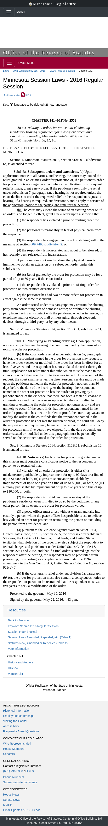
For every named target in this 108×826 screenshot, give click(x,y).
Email (30, 771)
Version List (15, 673)
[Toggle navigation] (9, 12)
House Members (13, 748)
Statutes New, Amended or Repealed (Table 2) (38, 643)
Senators (9, 754)
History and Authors (20, 662)
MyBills (7, 805)
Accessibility (11, 726)
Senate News (11, 799)
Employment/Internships (18, 715)
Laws (6, 70)
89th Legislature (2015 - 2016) (29, 70)
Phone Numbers (13, 777)
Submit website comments (20, 782)
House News (11, 794)
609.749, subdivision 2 (46, 244)
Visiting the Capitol (15, 721)
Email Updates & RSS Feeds (21, 810)
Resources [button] (16, 610)
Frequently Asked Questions (21, 731)
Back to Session (18, 620)
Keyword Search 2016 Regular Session (33, 626)
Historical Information (16, 710)
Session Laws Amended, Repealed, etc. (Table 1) (39, 637)
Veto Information (18, 648)
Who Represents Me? (17, 743)
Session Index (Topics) (22, 631)
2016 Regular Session (62, 70)
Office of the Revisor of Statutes (49, 52)
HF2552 (13, 668)
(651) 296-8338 (13, 771)
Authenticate (12, 95)
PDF (26, 95)
